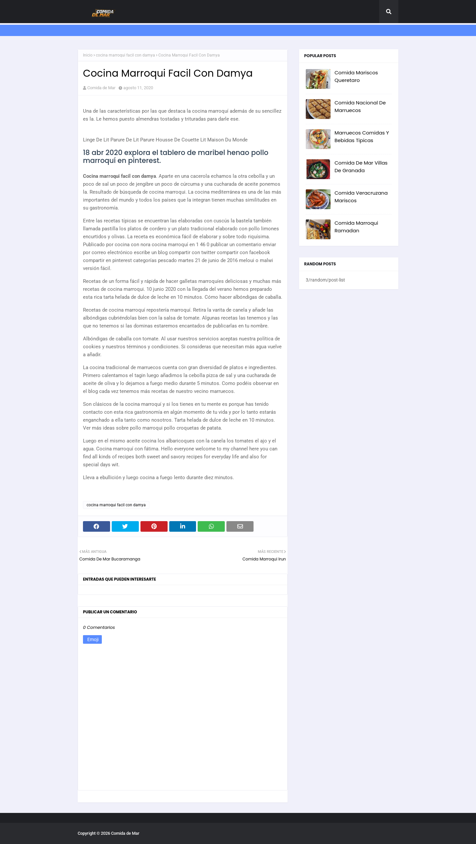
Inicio (88, 55)
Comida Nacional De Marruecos (360, 106)
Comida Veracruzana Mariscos (361, 196)
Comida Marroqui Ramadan (356, 226)
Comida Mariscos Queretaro (356, 76)
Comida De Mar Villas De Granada (361, 166)
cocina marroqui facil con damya (125, 55)
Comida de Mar (101, 87)
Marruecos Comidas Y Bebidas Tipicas (362, 136)
